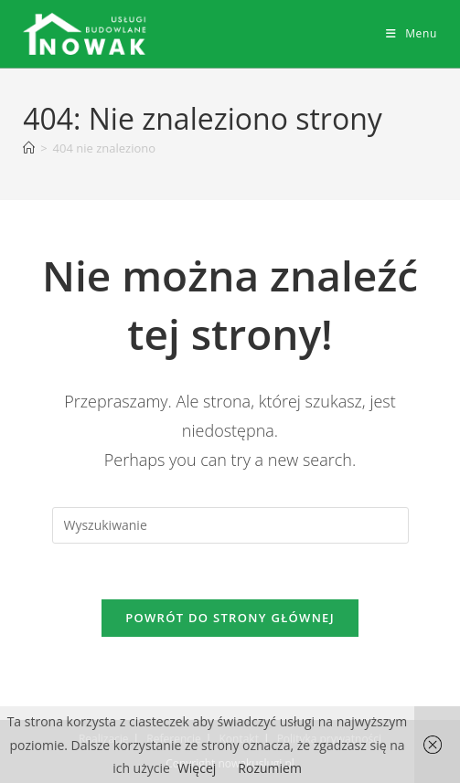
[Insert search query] (230, 525)
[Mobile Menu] (411, 33)
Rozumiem (270, 768)
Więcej (196, 768)
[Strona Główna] (29, 148)
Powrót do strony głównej (230, 617)
